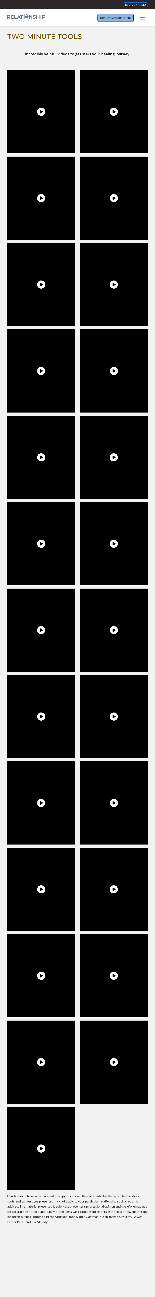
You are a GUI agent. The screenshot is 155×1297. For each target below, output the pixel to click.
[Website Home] (26, 18)
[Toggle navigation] (142, 17)
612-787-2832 (135, 4)
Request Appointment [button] (115, 17)
